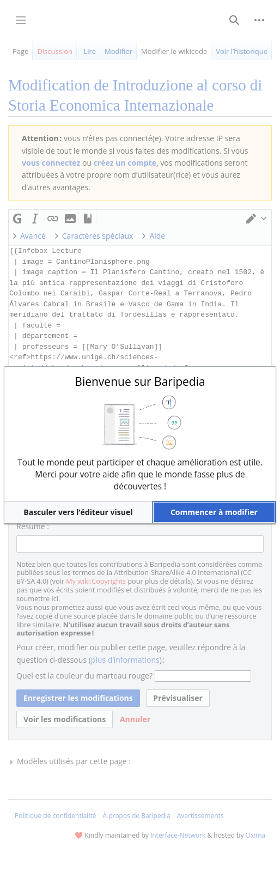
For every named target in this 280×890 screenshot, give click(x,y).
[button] (78, 512)
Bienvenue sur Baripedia (140, 381)
